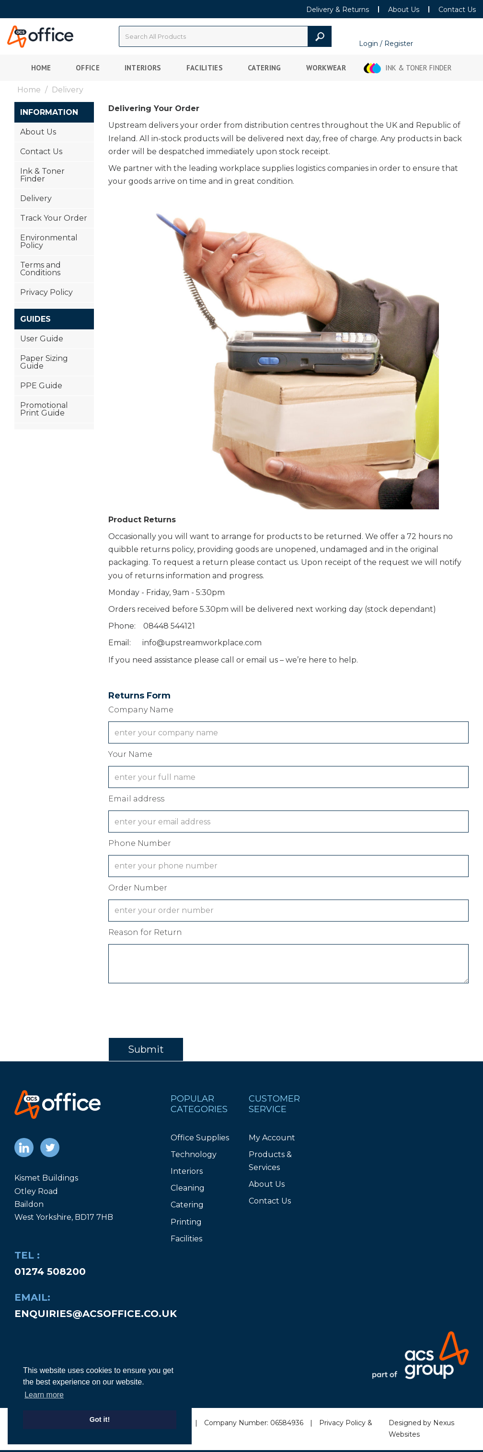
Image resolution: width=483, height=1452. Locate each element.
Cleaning (188, 1188)
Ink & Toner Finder (418, 67)
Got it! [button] (100, 1419)
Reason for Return (145, 932)
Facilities (204, 67)
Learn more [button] (44, 1395)
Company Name (140, 709)
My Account (272, 1137)
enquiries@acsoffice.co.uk (95, 1313)
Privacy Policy (46, 292)
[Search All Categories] (225, 36)
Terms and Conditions (40, 268)
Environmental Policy (49, 241)
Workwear (326, 67)
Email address (136, 798)
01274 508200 (50, 1271)
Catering (264, 67)
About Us (403, 9)
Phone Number (139, 843)
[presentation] (181, 1007)
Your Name (130, 754)
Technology (194, 1154)
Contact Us (457, 9)
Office (88, 67)
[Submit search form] (320, 36)
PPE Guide (41, 385)
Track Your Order (53, 218)
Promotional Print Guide (44, 409)
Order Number (137, 887)
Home (41, 67)
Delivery (36, 198)
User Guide (41, 338)
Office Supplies (200, 1137)
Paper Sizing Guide (44, 362)
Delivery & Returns (337, 9)
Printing (186, 1222)
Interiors (143, 67)
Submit (146, 1049)
